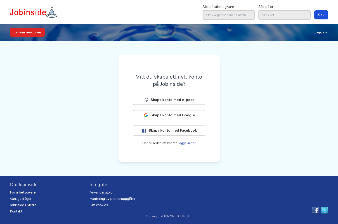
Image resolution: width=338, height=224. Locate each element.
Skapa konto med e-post (169, 99)
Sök (321, 14)
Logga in (321, 32)
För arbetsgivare (23, 192)
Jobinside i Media (23, 205)
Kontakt (16, 211)
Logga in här (187, 143)
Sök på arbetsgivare (218, 6)
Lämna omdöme (27, 32)
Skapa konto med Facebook (169, 130)
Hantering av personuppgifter (112, 198)
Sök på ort (266, 6)
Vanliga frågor (20, 198)
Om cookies (99, 205)
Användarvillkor (102, 192)
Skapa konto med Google (169, 115)
